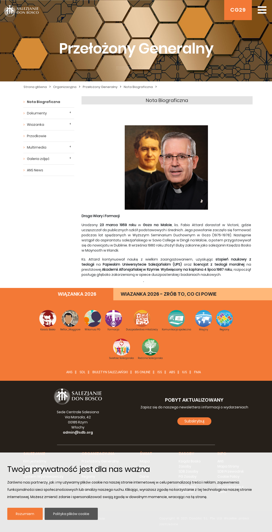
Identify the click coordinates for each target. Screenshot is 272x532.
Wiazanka (35, 124)
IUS (184, 372)
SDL (82, 372)
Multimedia (36, 147)
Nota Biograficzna (138, 87)
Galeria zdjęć (38, 158)
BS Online (142, 372)
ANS (69, 372)
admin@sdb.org (78, 432)
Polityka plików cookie (71, 513)
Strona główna (35, 87)
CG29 (238, 10)
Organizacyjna (64, 87)
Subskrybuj (194, 421)
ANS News (35, 170)
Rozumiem (25, 513)
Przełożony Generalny (100, 87)
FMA (197, 372)
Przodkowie (36, 136)
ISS (159, 372)
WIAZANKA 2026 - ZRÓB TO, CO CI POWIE (168, 294)
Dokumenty (37, 113)
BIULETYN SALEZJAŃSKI (110, 372)
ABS (172, 372)
